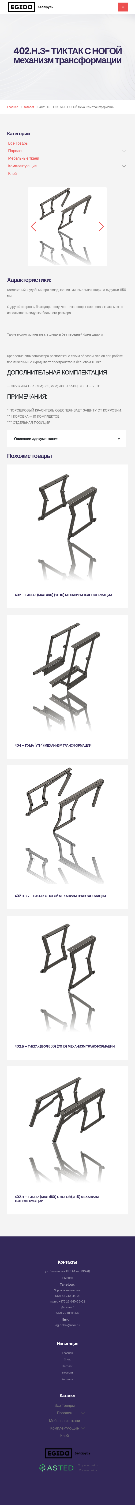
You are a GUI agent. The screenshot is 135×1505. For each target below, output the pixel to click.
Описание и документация (36, 439)
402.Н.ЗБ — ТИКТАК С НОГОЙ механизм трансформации (60, 896)
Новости (67, 1372)
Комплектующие (22, 166)
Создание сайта (88, 1465)
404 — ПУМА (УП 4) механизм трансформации (53, 745)
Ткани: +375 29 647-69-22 (68, 1301)
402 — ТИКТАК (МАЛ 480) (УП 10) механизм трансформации (63, 595)
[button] (33, 226)
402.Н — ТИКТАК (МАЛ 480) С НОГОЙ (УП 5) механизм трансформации (57, 1198)
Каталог (28, 107)
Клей (12, 173)
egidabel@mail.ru (67, 1325)
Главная (12, 107)
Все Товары (18, 143)
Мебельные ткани (23, 158)
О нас (67, 1359)
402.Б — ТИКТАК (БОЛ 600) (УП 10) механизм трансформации (65, 1046)
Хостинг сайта (88, 1470)
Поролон (15, 150)
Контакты (67, 1379)
